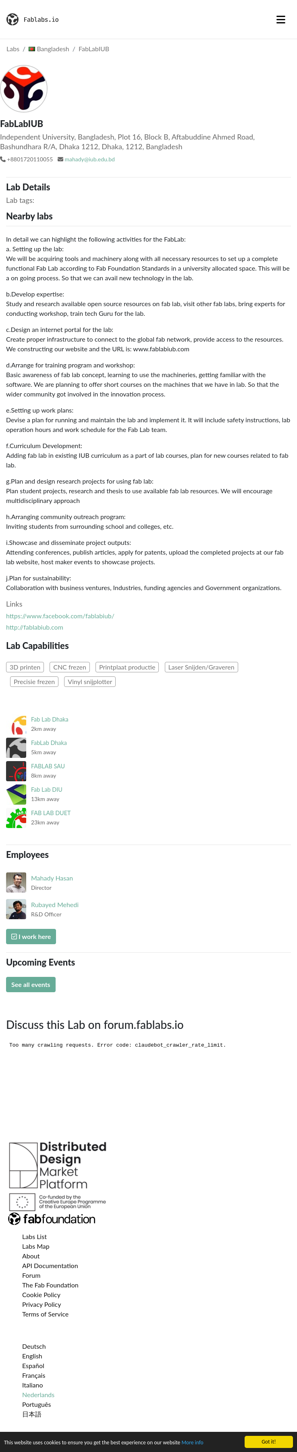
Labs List (34, 1236)
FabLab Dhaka (49, 742)
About (31, 1256)
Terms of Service (45, 1314)
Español (33, 1365)
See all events (30, 984)
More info (192, 1442)
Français (33, 1375)
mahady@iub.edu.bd (89, 159)
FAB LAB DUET (51, 812)
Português (36, 1404)
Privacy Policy (41, 1304)
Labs (12, 48)
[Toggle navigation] (281, 19)
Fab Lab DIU (46, 789)
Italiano (32, 1385)
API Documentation (50, 1265)
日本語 (32, 1414)
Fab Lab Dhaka (50, 719)
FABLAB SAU (48, 766)
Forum (31, 1275)
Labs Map (36, 1246)
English (32, 1356)
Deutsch (34, 1346)
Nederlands (38, 1394)
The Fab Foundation (50, 1285)
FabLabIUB (94, 48)
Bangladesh (49, 48)
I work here (31, 936)
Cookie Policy (41, 1294)
